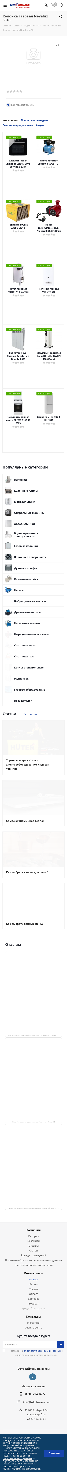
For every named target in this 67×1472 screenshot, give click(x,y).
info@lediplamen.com (36, 1402)
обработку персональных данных (42, 1350)
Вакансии (33, 1240)
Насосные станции (27, 623)
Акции (33, 1284)
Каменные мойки (26, 579)
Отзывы (33, 1245)
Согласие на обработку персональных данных (20, 1463)
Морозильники (24, 501)
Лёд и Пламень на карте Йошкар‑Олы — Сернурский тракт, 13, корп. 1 (35, 1035)
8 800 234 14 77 (35, 1394)
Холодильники (24, 523)
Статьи (33, 1250)
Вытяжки (20, 479)
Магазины (33, 1322)
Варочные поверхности (30, 557)
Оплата (33, 1294)
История (33, 1236)
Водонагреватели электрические (26, 535)
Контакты (33, 1316)
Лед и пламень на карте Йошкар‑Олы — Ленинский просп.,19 (33, 1208)
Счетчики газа (24, 656)
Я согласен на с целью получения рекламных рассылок (35, 1352)
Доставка (33, 1298)
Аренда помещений (33, 1255)
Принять (54, 1453)
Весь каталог (23, 700)
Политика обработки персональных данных (33, 1260)
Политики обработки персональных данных (17, 1457)
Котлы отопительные (29, 667)
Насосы (19, 590)
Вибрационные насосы (30, 601)
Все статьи (30, 714)
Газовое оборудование (29, 689)
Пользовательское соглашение (33, 1265)
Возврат (33, 1303)
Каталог (33, 1279)
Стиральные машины (29, 512)
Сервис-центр (33, 1327)
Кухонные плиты (26, 490)
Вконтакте (32, 1376)
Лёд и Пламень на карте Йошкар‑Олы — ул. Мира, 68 (33, 1121)
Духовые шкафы (25, 568)
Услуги (33, 1289)
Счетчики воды (25, 645)
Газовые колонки (26, 546)
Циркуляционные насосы (32, 634)
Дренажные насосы (27, 612)
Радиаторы (21, 678)
